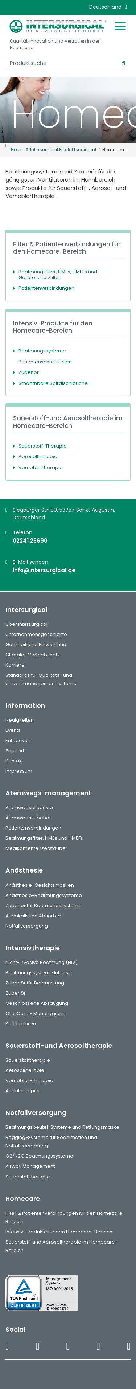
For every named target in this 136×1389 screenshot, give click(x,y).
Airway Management (30, 1166)
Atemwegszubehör (28, 817)
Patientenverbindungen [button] (46, 288)
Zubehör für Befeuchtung (34, 982)
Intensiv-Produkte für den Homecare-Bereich (58, 1231)
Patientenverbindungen (33, 827)
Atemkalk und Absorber (33, 915)
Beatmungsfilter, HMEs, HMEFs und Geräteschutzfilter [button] (57, 274)
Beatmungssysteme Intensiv (38, 972)
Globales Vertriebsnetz (32, 654)
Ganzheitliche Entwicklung (35, 644)
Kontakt (14, 760)
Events (13, 730)
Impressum (18, 771)
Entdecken (17, 740)
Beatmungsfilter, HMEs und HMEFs (44, 838)
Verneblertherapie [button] (40, 467)
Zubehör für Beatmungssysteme (43, 905)
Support (14, 750)
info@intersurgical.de (44, 570)
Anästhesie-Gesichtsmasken (39, 885)
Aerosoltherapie (24, 1070)
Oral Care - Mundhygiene (35, 1013)
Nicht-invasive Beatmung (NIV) (41, 962)
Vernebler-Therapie (29, 1080)
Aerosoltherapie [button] (37, 456)
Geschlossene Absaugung (36, 1003)
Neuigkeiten (19, 720)
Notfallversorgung (26, 925)
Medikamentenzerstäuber (36, 848)
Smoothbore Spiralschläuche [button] (53, 383)
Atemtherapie (21, 1090)
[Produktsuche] (64, 63)
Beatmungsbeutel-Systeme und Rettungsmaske (62, 1127)
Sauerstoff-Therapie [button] (42, 445)
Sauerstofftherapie (27, 1060)
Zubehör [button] (28, 372)
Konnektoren (20, 1023)
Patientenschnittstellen (45, 361)
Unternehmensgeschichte (36, 634)
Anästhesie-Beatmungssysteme (43, 895)
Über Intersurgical (26, 624)
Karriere (15, 665)
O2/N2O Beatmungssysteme (39, 1155)
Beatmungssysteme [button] (42, 350)
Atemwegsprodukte (29, 807)
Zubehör (15, 993)
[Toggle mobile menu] (120, 25)
